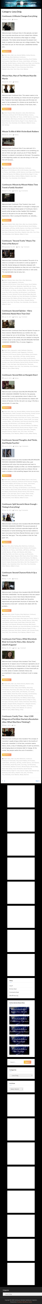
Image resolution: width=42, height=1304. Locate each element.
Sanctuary (5, 630)
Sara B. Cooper (12, 429)
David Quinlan (25, 616)
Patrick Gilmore (6, 427)
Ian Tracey (19, 61)
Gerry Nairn (20, 689)
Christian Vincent (35, 413)
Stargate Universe (7, 431)
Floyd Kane (13, 286)
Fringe (3, 356)
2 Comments (24, 510)
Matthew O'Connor (7, 294)
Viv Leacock (28, 707)
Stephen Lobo (6, 69)
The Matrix (23, 705)
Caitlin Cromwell (16, 413)
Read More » (7, 51)
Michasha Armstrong (22, 624)
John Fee (34, 288)
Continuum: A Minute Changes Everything (19, 16)
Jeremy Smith (21, 63)
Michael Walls (26, 294)
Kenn (15, 648)
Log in (11, 985)
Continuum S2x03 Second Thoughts (28, 481)
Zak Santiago (5, 125)
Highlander (19, 286)
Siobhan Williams (20, 176)
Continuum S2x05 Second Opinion (11, 354)
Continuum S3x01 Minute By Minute (18, 115)
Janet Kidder (26, 61)
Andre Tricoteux (15, 614)
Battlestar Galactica (26, 350)
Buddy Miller (14, 685)
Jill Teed (14, 552)
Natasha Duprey (6, 296)
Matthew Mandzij (23, 360)
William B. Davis (30, 123)
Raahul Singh (31, 697)
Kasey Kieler (21, 622)
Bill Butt (38, 411)
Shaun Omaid (29, 493)
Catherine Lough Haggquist (9, 282)
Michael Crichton (17, 294)
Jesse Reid (34, 620)
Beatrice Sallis (30, 683)
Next (37, 781)
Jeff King (4, 63)
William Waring (15, 368)
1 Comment (26, 247)
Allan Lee (13, 55)
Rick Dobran (30, 491)
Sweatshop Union (15, 564)
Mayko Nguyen (15, 556)
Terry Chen (17, 69)
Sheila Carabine (6, 300)
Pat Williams (16, 65)
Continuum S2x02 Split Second (10, 548)
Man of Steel (14, 360)
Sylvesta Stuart (34, 630)
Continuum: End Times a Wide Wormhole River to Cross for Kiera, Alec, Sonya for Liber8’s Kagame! (19, 642)
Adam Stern (7, 55)
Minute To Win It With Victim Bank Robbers (20, 131)
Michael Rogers (26, 766)
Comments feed (14, 992)
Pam (19, 247)
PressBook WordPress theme (24, 1302)
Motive (37, 360)
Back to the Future (31, 479)
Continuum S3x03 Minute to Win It (11, 170)
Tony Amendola (13, 123)
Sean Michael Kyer (22, 364)
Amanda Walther (21, 55)
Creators (31, 115)
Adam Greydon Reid (9, 113)
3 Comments (24, 191)
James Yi (35, 618)
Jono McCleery (31, 290)
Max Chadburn (6, 489)
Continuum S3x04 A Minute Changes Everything (15, 59)
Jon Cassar (13, 290)
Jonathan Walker (21, 290)
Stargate (33, 429)
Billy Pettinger (6, 57)
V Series (13, 707)
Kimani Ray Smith (6, 292)
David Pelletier (33, 59)
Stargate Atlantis (29, 300)
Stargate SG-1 (34, 562)
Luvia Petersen (35, 63)
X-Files (21, 709)
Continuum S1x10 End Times (10, 687)
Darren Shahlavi (24, 548)
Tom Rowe (16, 302)
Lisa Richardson (22, 292)
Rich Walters (32, 65)
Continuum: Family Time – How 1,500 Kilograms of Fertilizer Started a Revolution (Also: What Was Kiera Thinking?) (20, 719)
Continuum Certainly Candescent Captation (21, 2)
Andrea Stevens (30, 55)
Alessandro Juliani (20, 113)
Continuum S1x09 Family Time (10, 760)
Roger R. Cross (15, 67)
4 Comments (24, 446)
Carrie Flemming (25, 413)
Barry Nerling (14, 546)
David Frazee (24, 284)
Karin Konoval (24, 421)
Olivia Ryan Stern (14, 558)
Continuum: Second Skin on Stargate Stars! (20, 375)
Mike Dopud (14, 119)
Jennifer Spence (12, 63)
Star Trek (26, 562)
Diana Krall (29, 687)
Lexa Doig (28, 63)
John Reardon (6, 290)
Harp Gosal (23, 618)
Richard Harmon (6, 67)
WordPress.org (13, 995)
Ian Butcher (5, 550)
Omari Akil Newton (7, 65)
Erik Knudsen (5, 61)
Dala (3, 483)
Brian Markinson (14, 57)
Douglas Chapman (7, 618)
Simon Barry (29, 67)
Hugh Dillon (13, 61)
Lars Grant (15, 554)
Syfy (11, 69)
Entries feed (13, 989)
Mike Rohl (12, 230)
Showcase (23, 67)
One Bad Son (34, 626)
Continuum (22, 57)
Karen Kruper (13, 622)
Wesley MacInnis (24, 774)
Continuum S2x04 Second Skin (17, 415)
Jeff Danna (34, 61)
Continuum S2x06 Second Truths (11, 284)
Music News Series (7, 425)
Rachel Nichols (24, 65)
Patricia (16, 19)
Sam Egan (5, 232)
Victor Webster (24, 69)
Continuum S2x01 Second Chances (11, 616)
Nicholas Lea (21, 119)
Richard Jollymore (25, 560)
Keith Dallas (28, 552)
